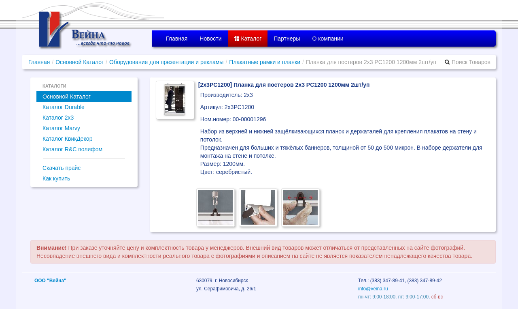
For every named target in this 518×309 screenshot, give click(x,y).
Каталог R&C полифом (72, 149)
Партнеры (287, 38)
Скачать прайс (61, 168)
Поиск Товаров (467, 62)
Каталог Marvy (61, 128)
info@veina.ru (373, 289)
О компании (327, 38)
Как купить (56, 178)
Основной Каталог (79, 62)
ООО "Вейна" (50, 280)
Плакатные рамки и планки (264, 62)
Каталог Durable (63, 107)
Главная (176, 38)
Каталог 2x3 (58, 117)
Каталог (248, 38)
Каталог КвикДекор (67, 138)
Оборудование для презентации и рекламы (166, 62)
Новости (210, 38)
